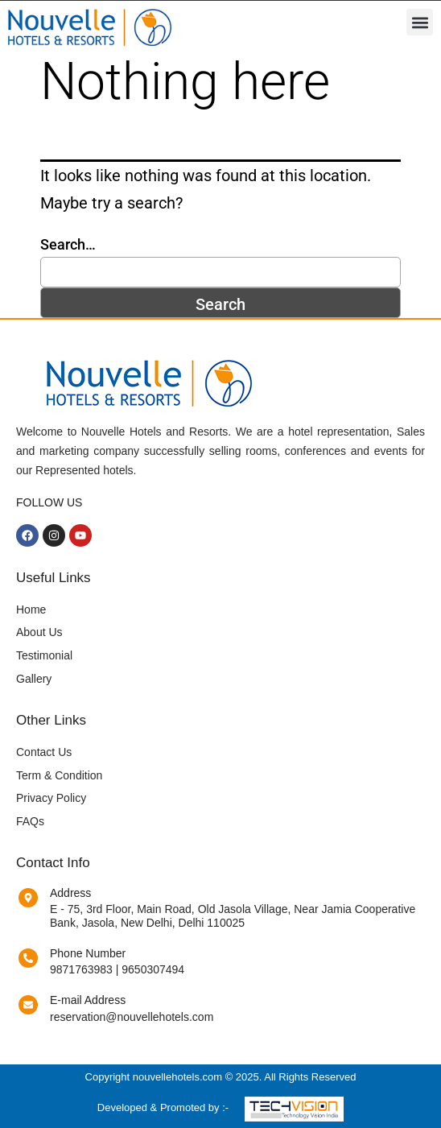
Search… (68, 244)
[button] (419, 22)
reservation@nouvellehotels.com (131, 1016)
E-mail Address (88, 1000)
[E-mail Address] (28, 1005)
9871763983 (81, 969)
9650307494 (153, 969)
